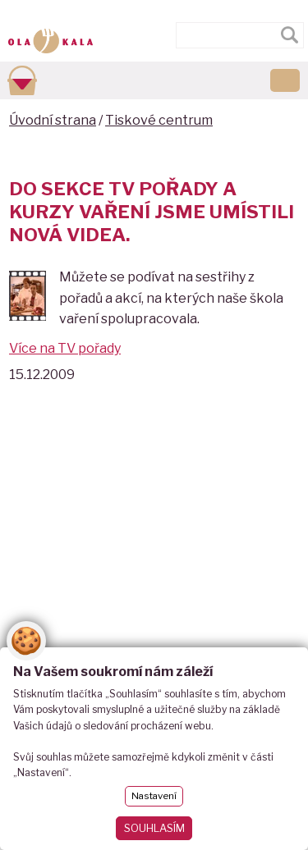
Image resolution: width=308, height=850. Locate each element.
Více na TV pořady (65, 348)
